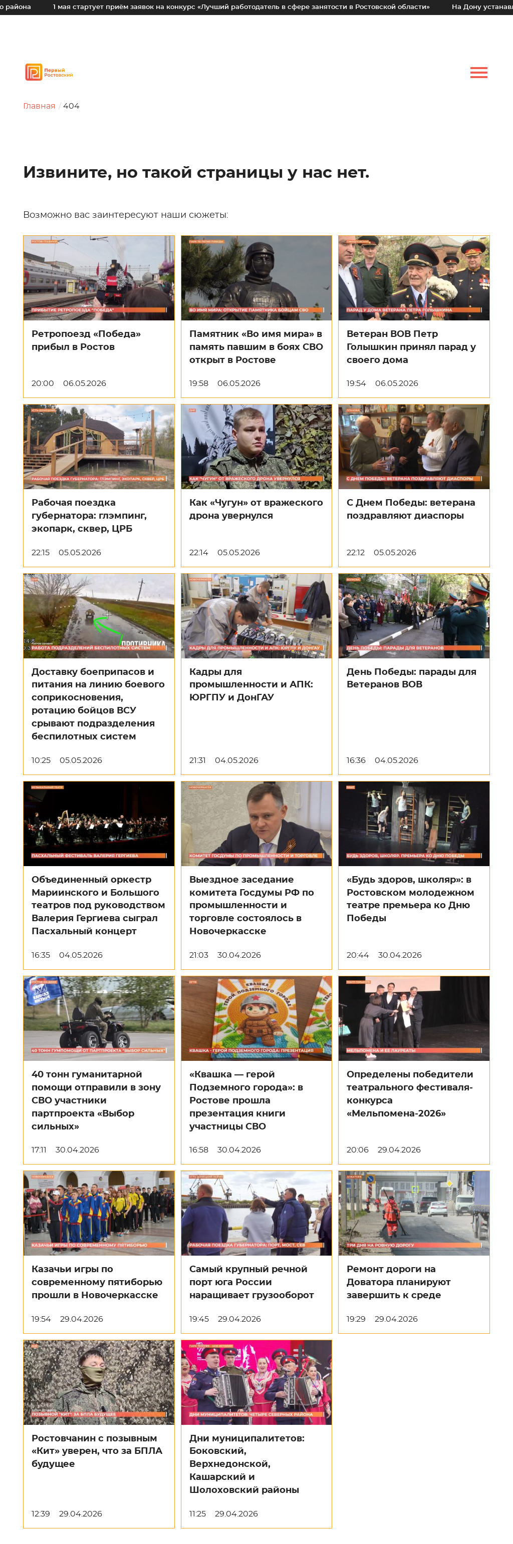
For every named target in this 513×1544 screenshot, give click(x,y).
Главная (39, 106)
